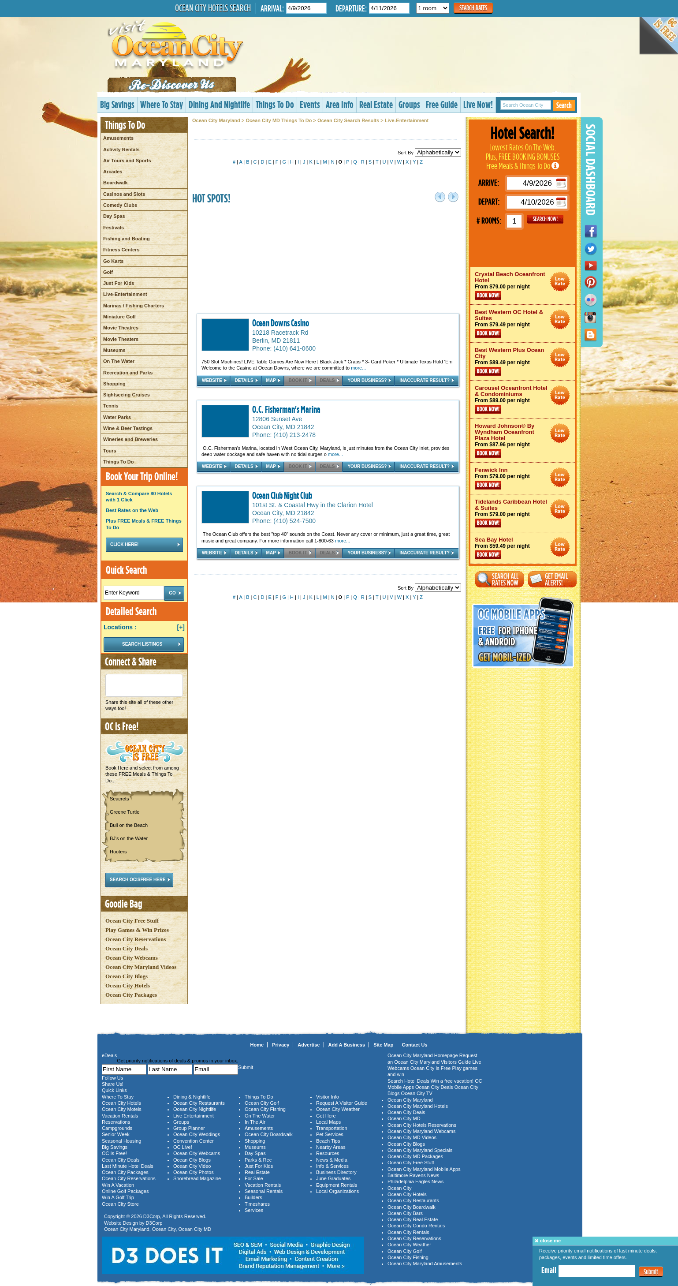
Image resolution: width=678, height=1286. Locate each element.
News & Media (331, 1160)
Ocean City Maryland (216, 120)
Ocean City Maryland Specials (419, 1150)
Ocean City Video (192, 1166)
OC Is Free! (114, 1153)
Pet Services (329, 1134)
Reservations (116, 1122)
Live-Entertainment (125, 294)
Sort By (429, 152)
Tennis (111, 405)
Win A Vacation (118, 1185)
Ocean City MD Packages (415, 1156)
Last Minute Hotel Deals (127, 1166)
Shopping (114, 383)
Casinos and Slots (124, 194)
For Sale (254, 1178)
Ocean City (164, 1229)
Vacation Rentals (120, 1115)
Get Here (326, 1115)
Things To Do (275, 104)
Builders (253, 1197)
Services (254, 1210)
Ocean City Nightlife (194, 1109)
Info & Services (332, 1166)
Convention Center (193, 1141)
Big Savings (117, 104)
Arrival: (272, 8)
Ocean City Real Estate (412, 1219)
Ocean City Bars (405, 1213)
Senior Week (116, 1134)
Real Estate (376, 104)
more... (358, 367)
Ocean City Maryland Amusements (424, 1263)
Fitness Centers (121, 249)
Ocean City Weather (338, 1109)
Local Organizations (337, 1191)
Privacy (280, 1044)
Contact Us (414, 1044)
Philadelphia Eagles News (415, 1181)
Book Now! (488, 295)
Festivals (113, 227)
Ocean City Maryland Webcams (421, 1131)
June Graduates (333, 1178)
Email (548, 1270)
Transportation (331, 1128)
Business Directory (336, 1172)
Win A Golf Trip (118, 1197)
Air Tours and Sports (127, 160)
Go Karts (113, 261)
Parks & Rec (258, 1160)
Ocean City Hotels (127, 985)
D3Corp (151, 1216)
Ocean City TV (416, 1093)
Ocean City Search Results (348, 120)
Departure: (351, 8)
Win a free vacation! (452, 1081)
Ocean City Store (120, 1204)
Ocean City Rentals (408, 1232)
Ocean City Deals (126, 948)
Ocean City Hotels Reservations (421, 1125)
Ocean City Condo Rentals (416, 1225)
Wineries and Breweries (130, 439)
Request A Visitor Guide (341, 1103)
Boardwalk (115, 182)
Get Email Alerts (552, 579)
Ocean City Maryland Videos (140, 967)
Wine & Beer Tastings (128, 428)
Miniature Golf (119, 316)
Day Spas (114, 216)
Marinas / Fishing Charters (133, 305)
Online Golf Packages (125, 1191)
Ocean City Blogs (126, 976)
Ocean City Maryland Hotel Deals (560, 281)
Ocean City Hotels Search (213, 8)
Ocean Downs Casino (280, 323)
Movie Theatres (120, 327)
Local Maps (328, 1122)
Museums (114, 350)
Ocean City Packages (131, 994)
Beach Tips (328, 1141)
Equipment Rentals (336, 1185)
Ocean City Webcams (131, 957)
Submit (651, 1271)
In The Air (255, 1122)
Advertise (309, 1044)
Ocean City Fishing (265, 1109)
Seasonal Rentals (264, 1191)
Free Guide (442, 104)
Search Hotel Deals (408, 1081)
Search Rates (473, 7)
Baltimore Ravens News (413, 1175)
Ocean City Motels (122, 1109)
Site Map (383, 1044)
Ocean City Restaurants (199, 1103)
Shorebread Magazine (197, 1178)
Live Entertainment (193, 1115)
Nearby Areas (331, 1147)
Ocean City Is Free (430, 1068)
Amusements (118, 138)
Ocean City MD (195, 1229)
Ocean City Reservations (135, 939)
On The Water (118, 361)
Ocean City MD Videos (411, 1137)
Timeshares (257, 1204)
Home (257, 1044)
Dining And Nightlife (219, 104)
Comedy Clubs (120, 205)
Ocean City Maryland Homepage (422, 1055)
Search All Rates (499, 579)
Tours (109, 450)
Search (564, 105)
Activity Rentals (121, 149)
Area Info (340, 104)
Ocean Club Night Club (282, 495)
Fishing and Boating (126, 238)
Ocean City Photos (193, 1172)
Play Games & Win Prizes (137, 930)
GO (545, 219)
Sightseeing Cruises (126, 394)
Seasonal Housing (121, 1141)
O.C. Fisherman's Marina (286, 409)
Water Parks (117, 417)
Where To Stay (161, 104)
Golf (108, 272)
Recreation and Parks (128, 372)
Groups (409, 104)
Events (310, 104)
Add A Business (346, 1044)
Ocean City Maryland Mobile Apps (424, 1169)
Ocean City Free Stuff (132, 920)
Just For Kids (118, 283)
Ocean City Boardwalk (269, 1134)
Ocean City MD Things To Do (279, 120)
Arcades (112, 171)
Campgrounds (117, 1128)
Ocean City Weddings (196, 1134)
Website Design (121, 1223)
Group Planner (189, 1128)
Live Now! (478, 104)
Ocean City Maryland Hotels (417, 1106)
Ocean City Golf (262, 1103)
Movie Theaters (120, 339)
